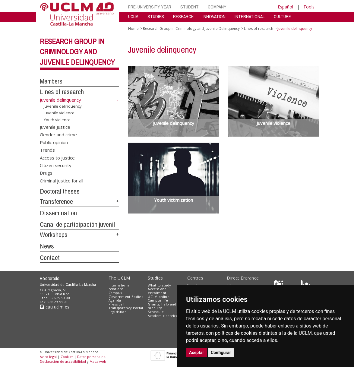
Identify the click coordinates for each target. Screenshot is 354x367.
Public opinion (54, 142)
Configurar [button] (221, 352)
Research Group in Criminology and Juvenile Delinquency (77, 51)
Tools (308, 7)
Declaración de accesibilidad (63, 361)
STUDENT (189, 7)
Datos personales (91, 356)
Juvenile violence (59, 112)
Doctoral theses (60, 191)
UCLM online (158, 296)
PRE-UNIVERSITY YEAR (149, 7)
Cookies (67, 356)
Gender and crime (58, 134)
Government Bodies (126, 296)
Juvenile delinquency (63, 106)
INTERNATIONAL (250, 16)
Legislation (118, 311)
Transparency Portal (126, 307)
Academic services (164, 315)
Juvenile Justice (55, 127)
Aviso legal (48, 356)
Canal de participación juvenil (77, 224)
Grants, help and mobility (162, 306)
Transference (56, 201)
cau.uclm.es (54, 307)
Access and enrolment (157, 290)
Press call (117, 304)
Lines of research (62, 91)
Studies (155, 278)
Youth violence (57, 119)
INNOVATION (214, 16)
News (47, 246)
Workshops (54, 234)
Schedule (156, 311)
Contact (50, 257)
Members (51, 81)
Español (285, 7)
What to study (159, 285)
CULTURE (282, 16)
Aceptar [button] (196, 352)
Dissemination (58, 212)
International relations (120, 287)
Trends (47, 150)
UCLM (133, 16)
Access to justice (57, 157)
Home (133, 28)
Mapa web (98, 361)
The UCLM (119, 278)
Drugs (46, 173)
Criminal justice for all (61, 180)
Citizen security (55, 165)
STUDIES (155, 16)
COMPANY (217, 7)
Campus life (158, 300)
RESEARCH (183, 16)
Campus (115, 292)
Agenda (115, 300)
